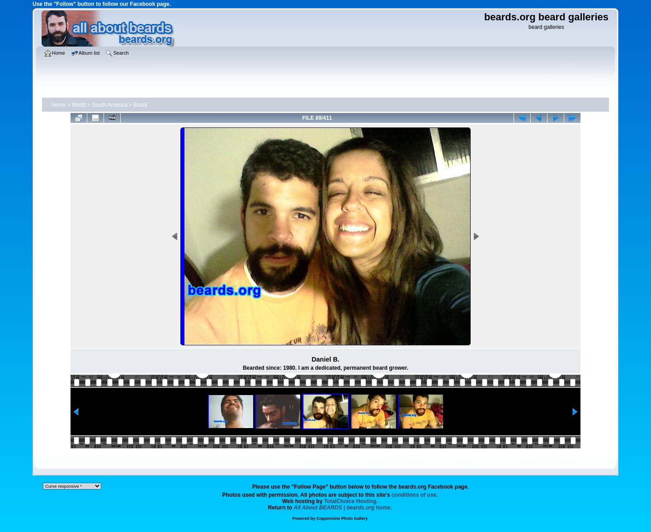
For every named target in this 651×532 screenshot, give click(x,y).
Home (58, 105)
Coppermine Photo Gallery (342, 518)
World (79, 105)
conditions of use (414, 495)
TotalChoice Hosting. (351, 501)
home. (343, 507)
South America (109, 105)
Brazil (140, 105)
